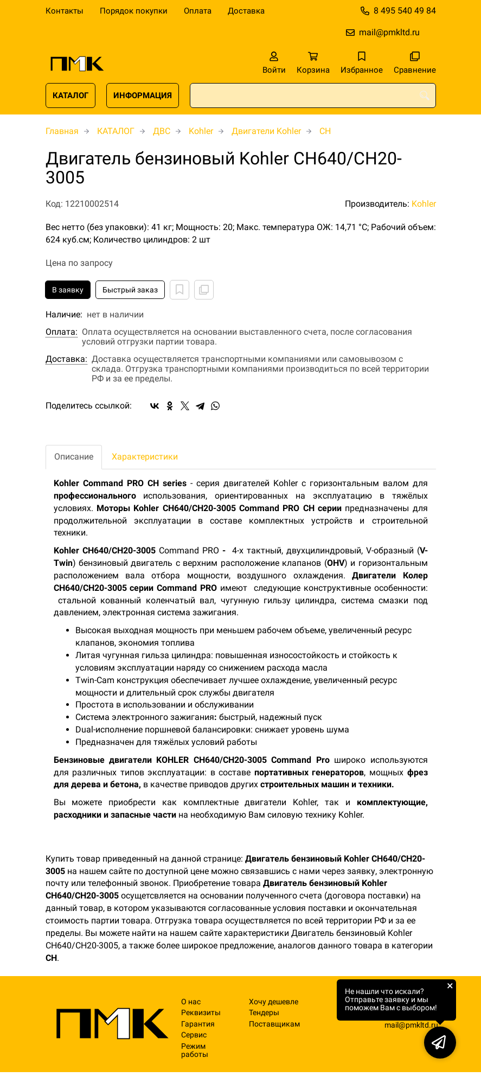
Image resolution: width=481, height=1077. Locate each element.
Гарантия (198, 1024)
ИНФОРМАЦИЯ (142, 95)
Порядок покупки (134, 11)
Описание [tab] (73, 456)
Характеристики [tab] (145, 456)
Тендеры (264, 1013)
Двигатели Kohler (266, 131)
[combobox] (313, 95)
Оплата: (62, 332)
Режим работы (194, 1050)
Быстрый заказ (130, 289)
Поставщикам (274, 1024)
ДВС (161, 131)
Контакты (65, 11)
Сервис (194, 1035)
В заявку (68, 289)
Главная (62, 131)
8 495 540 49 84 (405, 10)
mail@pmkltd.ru (389, 32)
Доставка (246, 11)
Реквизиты (201, 1013)
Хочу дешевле (273, 1002)
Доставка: (66, 359)
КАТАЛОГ (70, 95)
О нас (191, 1002)
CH (325, 131)
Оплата (197, 11)
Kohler (201, 131)
